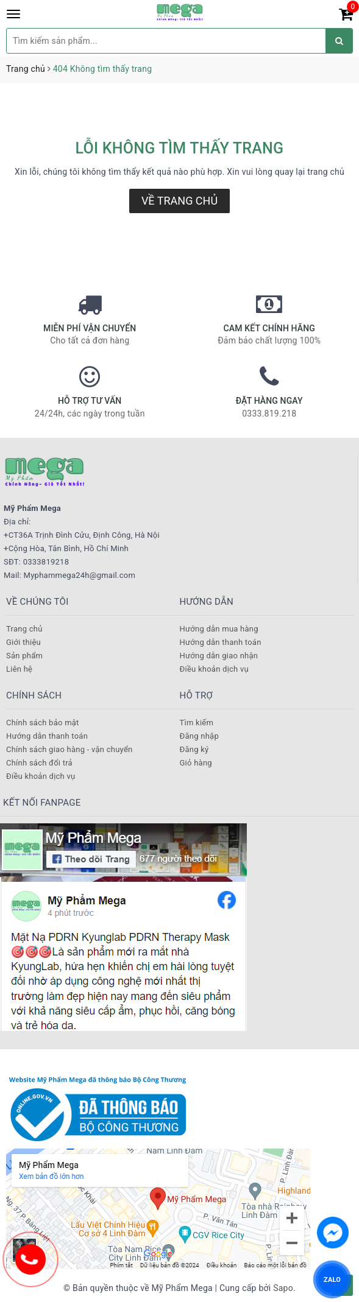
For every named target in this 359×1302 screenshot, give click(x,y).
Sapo (283, 1288)
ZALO (332, 1279)
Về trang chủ (179, 200)
